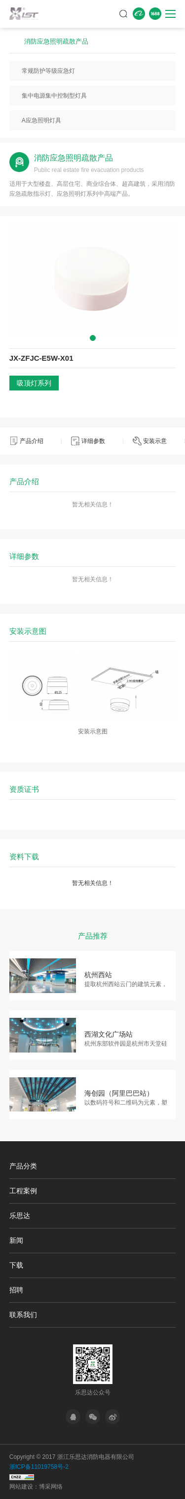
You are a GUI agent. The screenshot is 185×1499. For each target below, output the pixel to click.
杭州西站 (98, 975)
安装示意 (155, 441)
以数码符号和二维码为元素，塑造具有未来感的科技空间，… (125, 1103)
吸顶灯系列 (34, 383)
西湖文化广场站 (108, 1034)
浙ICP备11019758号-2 (39, 1466)
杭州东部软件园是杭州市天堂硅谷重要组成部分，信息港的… (125, 1044)
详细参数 (93, 441)
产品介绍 (31, 441)
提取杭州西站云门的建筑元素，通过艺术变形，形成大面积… (125, 985)
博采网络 (51, 1486)
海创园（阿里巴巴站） (118, 1093)
